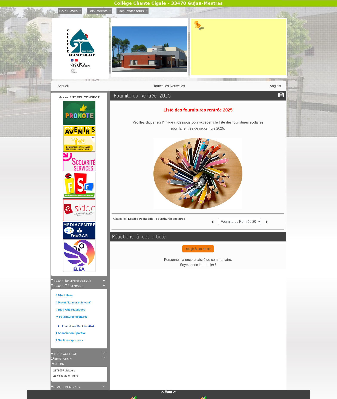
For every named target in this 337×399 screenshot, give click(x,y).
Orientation (78, 358)
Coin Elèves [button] (69, 11)
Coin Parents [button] (98, 11)
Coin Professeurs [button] (131, 11)
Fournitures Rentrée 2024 (78, 326)
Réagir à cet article (198, 249)
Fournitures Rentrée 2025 (143, 95)
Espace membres (78, 386)
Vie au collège (78, 353)
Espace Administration (78, 280)
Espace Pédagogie (78, 285)
